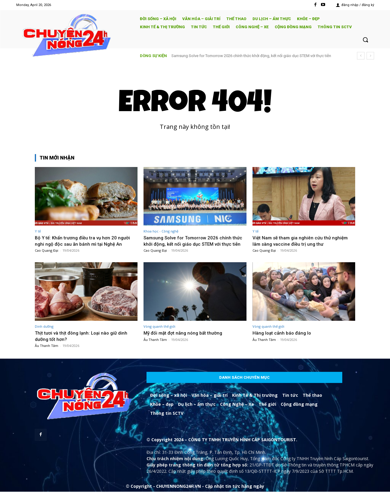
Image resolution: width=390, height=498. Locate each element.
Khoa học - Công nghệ (161, 231)
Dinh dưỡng (44, 332)
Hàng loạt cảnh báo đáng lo (283, 339)
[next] (370, 55)
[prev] (360, 55)
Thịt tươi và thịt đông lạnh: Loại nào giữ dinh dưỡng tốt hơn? (84, 342)
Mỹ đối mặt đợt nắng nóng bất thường (186, 339)
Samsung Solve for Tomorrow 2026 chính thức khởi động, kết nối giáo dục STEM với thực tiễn (251, 55)
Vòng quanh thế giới (159, 332)
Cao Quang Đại (46, 250)
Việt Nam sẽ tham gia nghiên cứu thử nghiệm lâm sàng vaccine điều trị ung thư (303, 241)
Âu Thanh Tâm (46, 352)
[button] (365, 39)
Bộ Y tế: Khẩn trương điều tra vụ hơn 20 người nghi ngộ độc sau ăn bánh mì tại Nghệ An (86, 241)
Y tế (38, 231)
